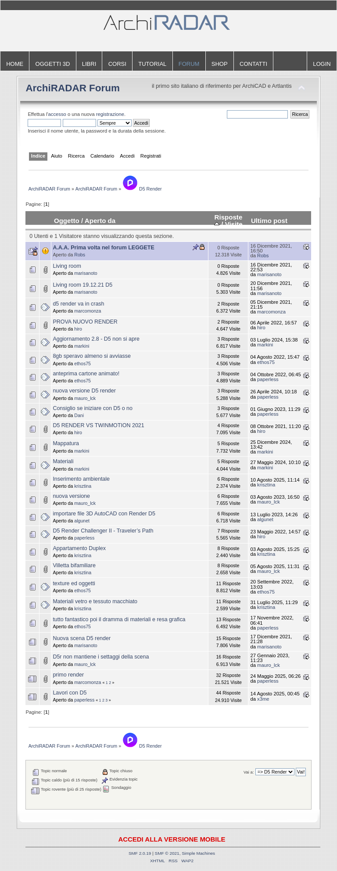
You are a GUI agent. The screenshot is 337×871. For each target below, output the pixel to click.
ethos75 (82, 363)
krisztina (82, 486)
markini (81, 346)
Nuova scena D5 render (82, 638)
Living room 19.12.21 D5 (82, 285)
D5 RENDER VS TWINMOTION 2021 (98, 425)
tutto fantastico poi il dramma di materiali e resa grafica (119, 619)
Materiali (63, 461)
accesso (57, 114)
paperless (268, 379)
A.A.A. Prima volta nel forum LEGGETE (103, 248)
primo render (68, 675)
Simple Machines (198, 853)
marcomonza (87, 310)
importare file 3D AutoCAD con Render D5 (104, 514)
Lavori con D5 (69, 693)
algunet (82, 520)
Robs (79, 254)
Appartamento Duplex (79, 548)
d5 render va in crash (78, 304)
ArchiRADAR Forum (72, 88)
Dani (79, 415)
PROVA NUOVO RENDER (85, 322)
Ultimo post (269, 220)
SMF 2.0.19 (140, 853)
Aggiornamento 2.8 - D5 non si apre (96, 339)
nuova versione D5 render (84, 391)
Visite (234, 224)
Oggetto (66, 220)
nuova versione (71, 496)
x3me (263, 699)
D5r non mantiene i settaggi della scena (101, 657)
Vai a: (249, 772)
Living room (67, 266)
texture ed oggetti (74, 583)
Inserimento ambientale (81, 479)
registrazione (110, 114)
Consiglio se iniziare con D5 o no (93, 408)
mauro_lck (85, 398)
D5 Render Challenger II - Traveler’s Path (103, 531)
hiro (78, 328)
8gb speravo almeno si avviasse (91, 356)
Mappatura (66, 443)
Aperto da (100, 220)
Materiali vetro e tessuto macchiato (95, 601)
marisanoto (85, 273)
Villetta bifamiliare (74, 565)
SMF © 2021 (167, 853)
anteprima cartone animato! (86, 374)
